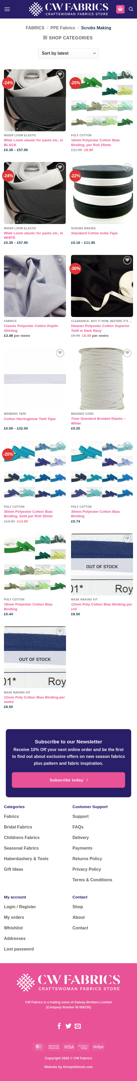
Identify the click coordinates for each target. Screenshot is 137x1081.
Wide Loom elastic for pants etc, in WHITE (33, 235)
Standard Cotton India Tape (94, 233)
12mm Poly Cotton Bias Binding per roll (101, 606)
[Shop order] (68, 53)
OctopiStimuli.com (78, 1067)
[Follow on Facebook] (59, 1026)
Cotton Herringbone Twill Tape (30, 419)
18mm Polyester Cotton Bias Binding (28, 606)
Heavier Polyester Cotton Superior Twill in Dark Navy (100, 328)
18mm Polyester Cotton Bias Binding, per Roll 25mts (95, 142)
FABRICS (35, 28)
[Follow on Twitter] (68, 1026)
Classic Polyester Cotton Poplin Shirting (31, 328)
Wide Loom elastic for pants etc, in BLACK (33, 142)
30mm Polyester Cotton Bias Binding (95, 514)
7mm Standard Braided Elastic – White (98, 421)
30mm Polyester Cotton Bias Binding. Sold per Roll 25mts (28, 514)
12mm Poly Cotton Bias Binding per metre (34, 699)
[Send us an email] (78, 1026)
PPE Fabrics (62, 28)
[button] (7, 9)
